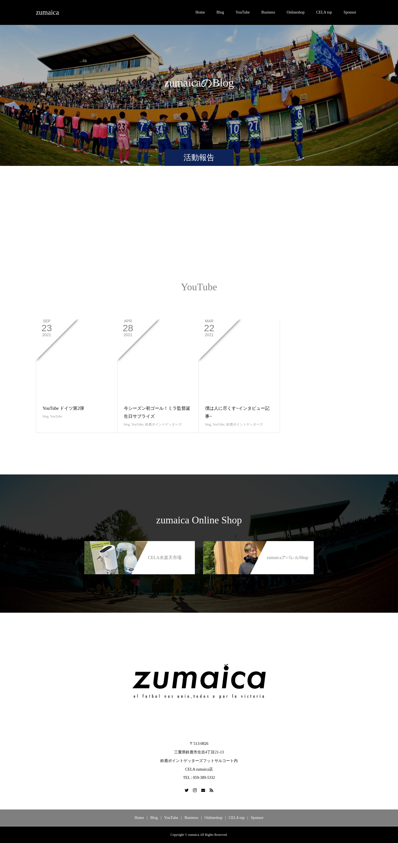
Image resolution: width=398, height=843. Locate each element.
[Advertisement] (199, 229)
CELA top (324, 12)
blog (45, 416)
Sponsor (350, 12)
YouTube (243, 12)
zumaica (47, 12)
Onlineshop (296, 12)
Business (268, 12)
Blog (220, 12)
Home (200, 12)
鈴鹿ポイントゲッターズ (163, 424)
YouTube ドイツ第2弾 (63, 408)
